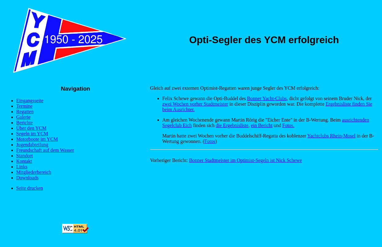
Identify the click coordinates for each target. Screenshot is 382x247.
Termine (24, 106)
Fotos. (288, 125)
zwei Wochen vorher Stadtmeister (195, 104)
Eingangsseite (29, 100)
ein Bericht (262, 125)
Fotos (209, 141)
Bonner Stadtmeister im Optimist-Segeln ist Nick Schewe (245, 160)
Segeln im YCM (32, 133)
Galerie (23, 117)
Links (21, 166)
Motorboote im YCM (37, 139)
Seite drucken (29, 188)
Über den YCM (31, 128)
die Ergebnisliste (232, 125)
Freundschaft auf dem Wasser (45, 150)
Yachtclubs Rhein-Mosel (331, 135)
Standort (24, 155)
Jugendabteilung (32, 144)
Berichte (24, 122)
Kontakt (24, 161)
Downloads (27, 177)
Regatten (25, 111)
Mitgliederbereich (33, 172)
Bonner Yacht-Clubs (267, 98)
